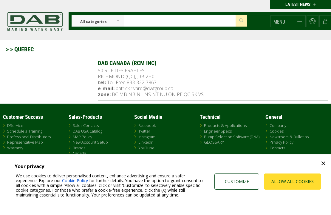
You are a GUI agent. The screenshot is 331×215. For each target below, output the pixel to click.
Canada (79, 153)
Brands (79, 147)
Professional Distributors (29, 136)
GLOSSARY (214, 142)
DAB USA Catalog (87, 131)
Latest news (300, 4)
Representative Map (25, 142)
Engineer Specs (218, 131)
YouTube (146, 147)
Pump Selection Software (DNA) (231, 136)
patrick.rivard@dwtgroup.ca (144, 88)
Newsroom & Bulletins (289, 136)
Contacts (277, 147)
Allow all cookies (292, 181)
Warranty (15, 147)
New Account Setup (90, 142)
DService (15, 125)
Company (278, 125)
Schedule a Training (24, 131)
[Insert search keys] (180, 21)
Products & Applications (225, 125)
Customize (237, 181)
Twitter (144, 131)
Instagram (146, 136)
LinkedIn (146, 142)
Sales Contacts (86, 125)
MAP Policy (82, 136)
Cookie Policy (75, 180)
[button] (288, 21)
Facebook (147, 125)
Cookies (277, 131)
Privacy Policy (281, 142)
